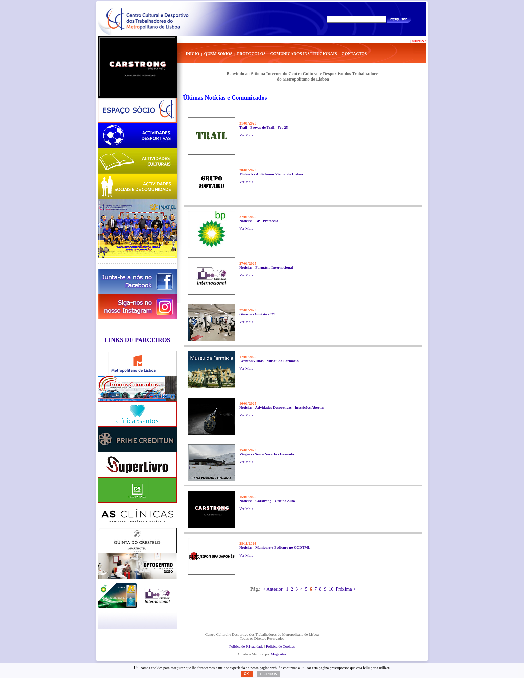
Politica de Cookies (280, 646)
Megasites (278, 654)
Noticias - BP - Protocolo (258, 221)
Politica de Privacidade (246, 646)
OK (246, 674)
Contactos (354, 53)
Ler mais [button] (268, 674)
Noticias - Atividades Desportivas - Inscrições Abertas (281, 407)
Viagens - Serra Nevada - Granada (266, 454)
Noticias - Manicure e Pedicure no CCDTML (274, 547)
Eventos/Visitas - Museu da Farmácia (269, 361)
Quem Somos (218, 53)
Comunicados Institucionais (303, 53)
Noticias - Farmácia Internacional (266, 267)
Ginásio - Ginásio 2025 (257, 314)
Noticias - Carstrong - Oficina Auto (267, 501)
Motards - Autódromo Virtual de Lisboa (271, 174)
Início (192, 53)
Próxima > (346, 589)
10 (331, 589)
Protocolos (251, 53)
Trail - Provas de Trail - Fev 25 (263, 127)
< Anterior (273, 589)
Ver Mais (246, 135)
